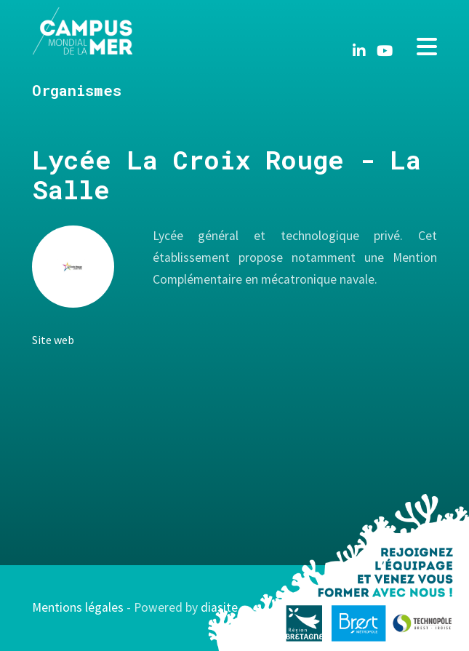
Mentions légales (78, 607)
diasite (219, 607)
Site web (53, 339)
